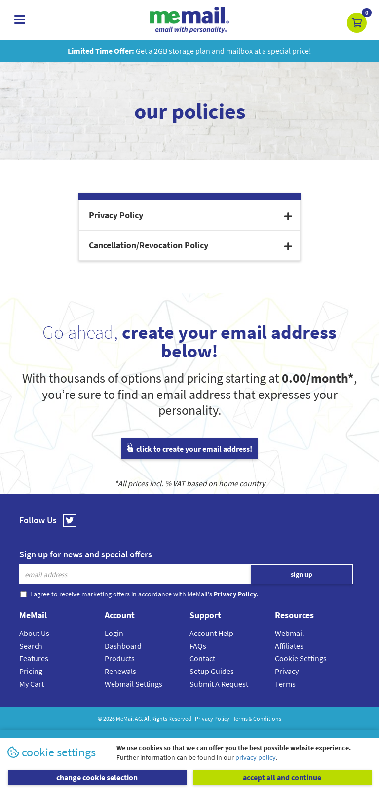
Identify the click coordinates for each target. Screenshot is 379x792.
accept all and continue (282, 777)
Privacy (287, 671)
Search (30, 646)
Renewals (120, 671)
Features (33, 658)
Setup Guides (212, 671)
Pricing (30, 671)
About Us (34, 633)
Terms (285, 684)
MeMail (125, 718)
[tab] (189, 215)
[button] (357, 23)
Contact (202, 658)
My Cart (31, 684)
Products (120, 658)
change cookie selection (97, 777)
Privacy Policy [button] (190, 215)
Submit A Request (219, 684)
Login (114, 633)
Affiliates (289, 646)
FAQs (198, 646)
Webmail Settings (133, 684)
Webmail (289, 633)
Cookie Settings (301, 658)
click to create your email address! (189, 449)
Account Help (211, 633)
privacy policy (255, 757)
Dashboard (123, 646)
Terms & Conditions (257, 718)
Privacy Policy (212, 718)
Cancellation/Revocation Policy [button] (190, 245)
